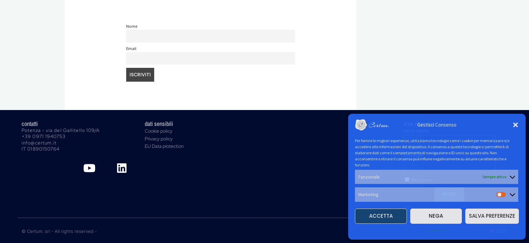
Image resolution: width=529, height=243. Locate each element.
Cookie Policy (437, 230)
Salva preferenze (492, 215)
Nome (131, 26)
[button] (515, 125)
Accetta (381, 215)
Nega (436, 215)
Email (131, 48)
